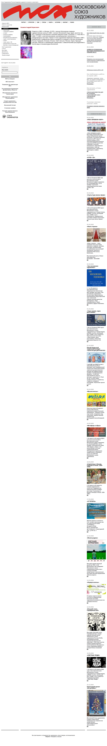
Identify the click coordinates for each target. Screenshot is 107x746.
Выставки (4, 50)
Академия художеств (21, 2)
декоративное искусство (9, 43)
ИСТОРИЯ (58, 22)
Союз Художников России (8, 2)
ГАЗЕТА (51, 22)
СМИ (38, 22)
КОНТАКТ (65, 22)
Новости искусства (7, 24)
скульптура (6, 30)
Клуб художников (6, 47)
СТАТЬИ (44, 22)
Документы (5, 51)
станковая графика (8, 31)
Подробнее (90, 84)
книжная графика (8, 34)
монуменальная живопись (10, 37)
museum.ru (30, 2)
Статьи (4, 48)
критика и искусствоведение (10, 45)
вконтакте (35, 2)
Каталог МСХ (5, 26)
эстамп (5, 33)
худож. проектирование (9, 39)
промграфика (6, 36)
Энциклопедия (6, 55)
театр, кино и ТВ (7, 42)
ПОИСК (72, 22)
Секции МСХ (5, 53)
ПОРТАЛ (23, 22)
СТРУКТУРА (31, 22)
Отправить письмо (56, 736)
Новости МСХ (5, 23)
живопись (5, 28)
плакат (5, 40)
